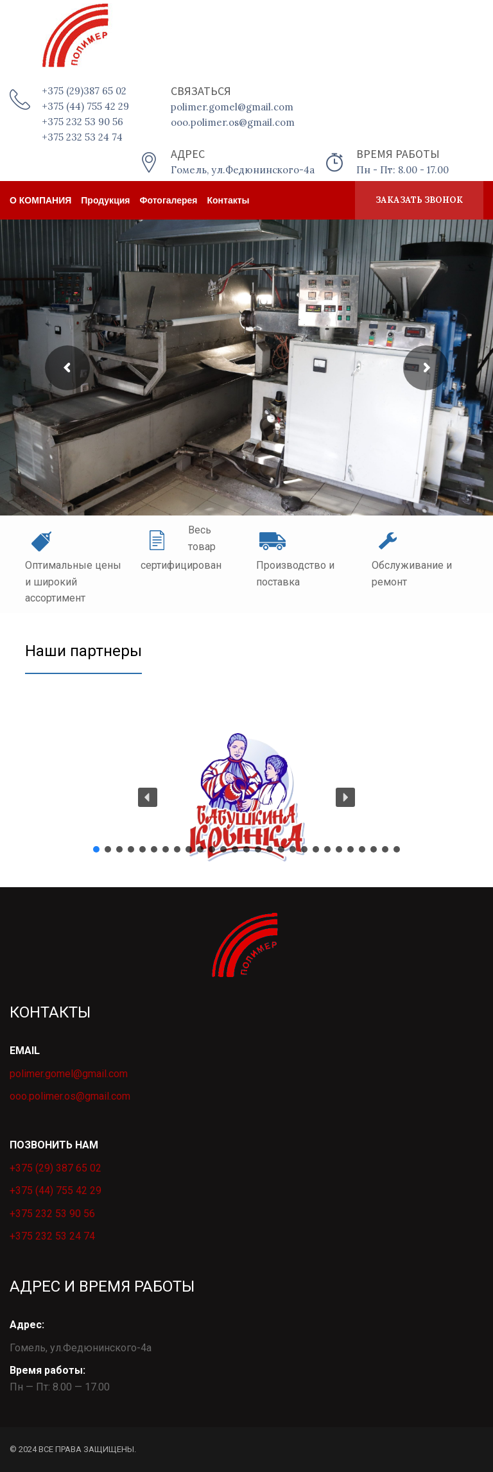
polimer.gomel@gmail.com (69, 1074)
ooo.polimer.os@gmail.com (70, 1096)
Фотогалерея (169, 200)
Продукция (105, 200)
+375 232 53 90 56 (52, 1214)
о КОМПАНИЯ (40, 200)
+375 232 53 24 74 (52, 1236)
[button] (246, 797)
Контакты (228, 200)
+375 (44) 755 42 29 (55, 1190)
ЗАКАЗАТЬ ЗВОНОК (419, 200)
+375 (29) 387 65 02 (55, 1168)
